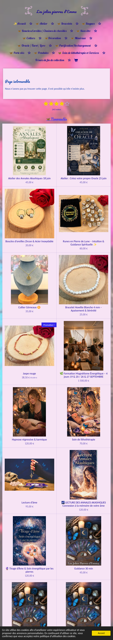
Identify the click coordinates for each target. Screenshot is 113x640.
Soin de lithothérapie (20, 311)
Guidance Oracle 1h (92, 362)
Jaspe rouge (20, 259)
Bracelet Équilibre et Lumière (56, 574)
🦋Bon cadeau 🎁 (20, 470)
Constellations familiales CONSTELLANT (56, 412)
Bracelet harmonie (92, 572)
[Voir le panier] (75, 60)
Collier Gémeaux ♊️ (56, 208)
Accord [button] (101, 633)
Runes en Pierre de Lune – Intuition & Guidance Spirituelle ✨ (20, 211)
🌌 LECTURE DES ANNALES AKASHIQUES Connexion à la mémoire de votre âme (92, 314)
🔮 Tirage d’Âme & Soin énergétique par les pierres (20, 364)
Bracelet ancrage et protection (56, 622)
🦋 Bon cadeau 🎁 (20, 515)
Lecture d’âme (56, 311)
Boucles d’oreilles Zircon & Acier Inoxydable (92, 162)
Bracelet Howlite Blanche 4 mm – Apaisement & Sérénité (92, 211)
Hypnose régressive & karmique (93, 261)
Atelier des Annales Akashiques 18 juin (20, 162)
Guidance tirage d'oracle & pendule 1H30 (20, 412)
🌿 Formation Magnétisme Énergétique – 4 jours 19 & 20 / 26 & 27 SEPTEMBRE (56, 263)
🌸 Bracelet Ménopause (20, 572)
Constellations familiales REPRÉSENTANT (92, 412)
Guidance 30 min (56, 362)
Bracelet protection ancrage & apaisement (20, 622)
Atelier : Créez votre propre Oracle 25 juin (56, 162)
